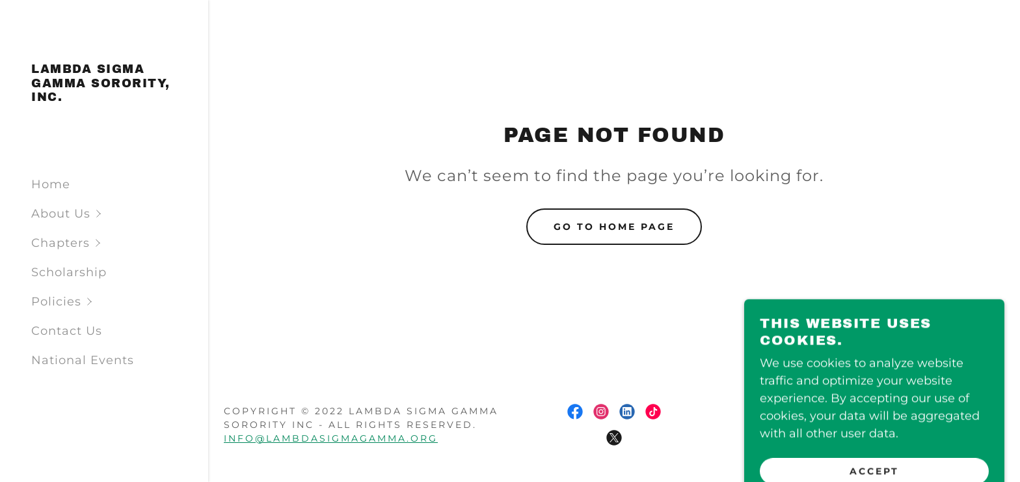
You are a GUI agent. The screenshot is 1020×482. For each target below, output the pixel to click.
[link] (104, 97)
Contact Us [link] (66, 331)
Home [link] (50, 184)
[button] (119, 214)
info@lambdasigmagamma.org (331, 438)
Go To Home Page (614, 227)
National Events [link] (82, 360)
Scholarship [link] (69, 272)
